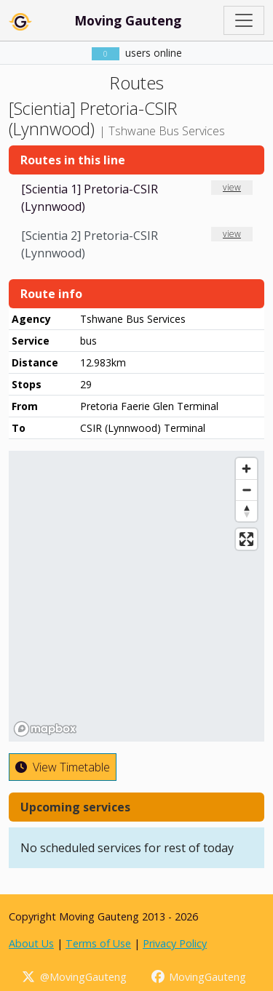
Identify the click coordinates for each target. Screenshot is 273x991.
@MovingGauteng (73, 977)
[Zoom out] (246, 489)
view (232, 187)
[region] (136, 596)
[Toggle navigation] (243, 20)
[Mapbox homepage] (45, 729)
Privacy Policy (175, 943)
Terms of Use (98, 943)
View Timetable (62, 767)
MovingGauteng (198, 977)
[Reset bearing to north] (246, 510)
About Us (31, 943)
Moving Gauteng (127, 20)
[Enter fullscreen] (246, 539)
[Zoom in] (246, 468)
